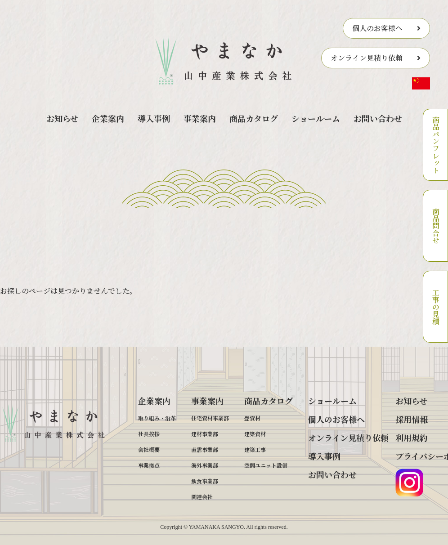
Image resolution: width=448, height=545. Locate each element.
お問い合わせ (378, 118)
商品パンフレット (435, 145)
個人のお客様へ (377, 28)
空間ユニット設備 (265, 465)
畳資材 (252, 418)
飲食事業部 (204, 481)
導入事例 (154, 118)
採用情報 (411, 419)
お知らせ (62, 118)
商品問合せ (435, 226)
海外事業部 (204, 465)
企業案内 (108, 118)
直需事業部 (204, 449)
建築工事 (255, 449)
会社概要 (149, 449)
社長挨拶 (149, 434)
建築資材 (255, 434)
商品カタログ (253, 118)
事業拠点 (149, 465)
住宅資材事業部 (210, 418)
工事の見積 (435, 307)
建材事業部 (204, 434)
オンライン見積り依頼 (367, 58)
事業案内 (200, 118)
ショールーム (315, 118)
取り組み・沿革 (157, 418)
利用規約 (411, 437)
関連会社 (202, 496)
